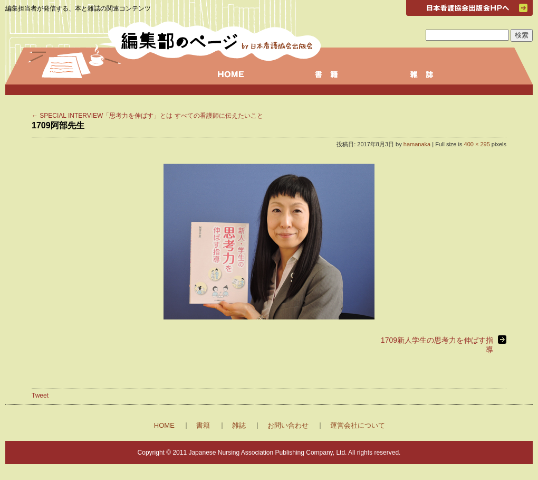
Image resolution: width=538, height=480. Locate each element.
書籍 (203, 425)
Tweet (40, 395)
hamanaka (417, 144)
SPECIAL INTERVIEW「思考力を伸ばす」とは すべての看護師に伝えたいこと (147, 115)
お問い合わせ (288, 425)
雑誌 (239, 425)
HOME (164, 425)
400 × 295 (477, 144)
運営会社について (357, 425)
